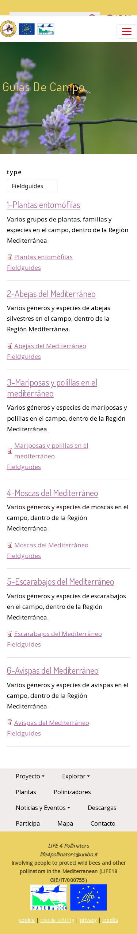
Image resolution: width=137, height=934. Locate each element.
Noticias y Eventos (41, 808)
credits (110, 919)
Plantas (26, 792)
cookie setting (57, 919)
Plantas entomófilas (43, 257)
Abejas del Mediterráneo (50, 346)
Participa (28, 823)
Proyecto (28, 776)
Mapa (65, 823)
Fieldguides (24, 267)
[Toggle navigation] (127, 31)
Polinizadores (72, 792)
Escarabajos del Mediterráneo (58, 633)
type (14, 172)
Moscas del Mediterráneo (51, 545)
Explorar (73, 776)
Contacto (103, 823)
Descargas (102, 808)
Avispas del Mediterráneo (51, 722)
